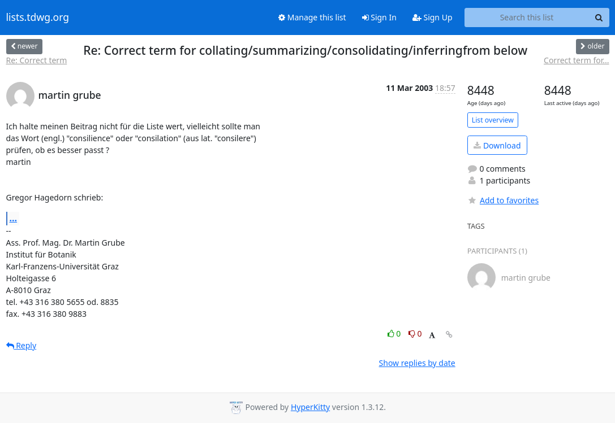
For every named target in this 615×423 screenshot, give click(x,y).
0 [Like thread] (395, 333)
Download (497, 145)
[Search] (599, 17)
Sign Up (432, 17)
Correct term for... (576, 60)
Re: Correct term (36, 60)
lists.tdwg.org (38, 17)
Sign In (379, 17)
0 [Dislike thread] (415, 333)
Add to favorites (503, 200)
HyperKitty (310, 407)
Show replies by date (417, 362)
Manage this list (312, 17)
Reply (21, 345)
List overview (493, 120)
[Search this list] (527, 17)
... (14, 218)
